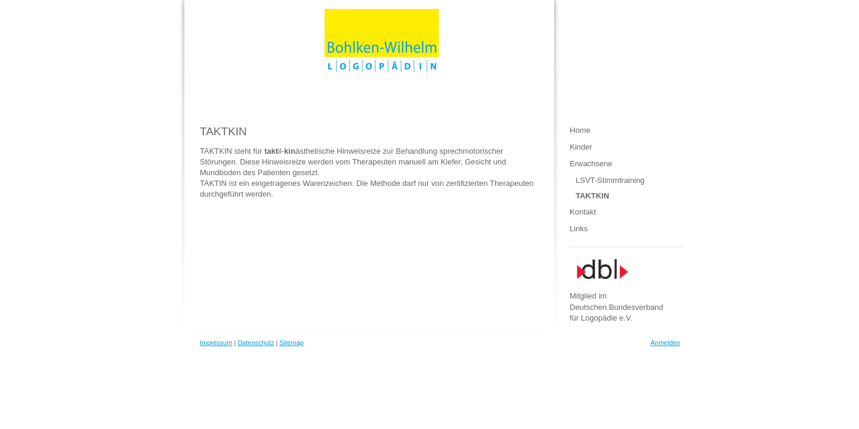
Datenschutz (255, 342)
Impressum (216, 342)
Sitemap (292, 342)
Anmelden (665, 342)
